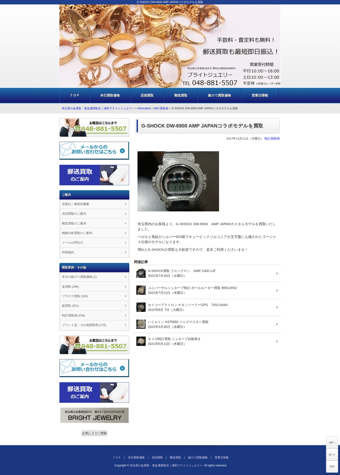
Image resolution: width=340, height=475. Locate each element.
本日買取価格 (110, 95)
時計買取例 (161, 108)
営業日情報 (260, 95)
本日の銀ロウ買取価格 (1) (79, 277)
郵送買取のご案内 (74, 223)
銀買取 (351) (70, 305)
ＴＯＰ (74, 95)
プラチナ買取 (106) (75, 296)
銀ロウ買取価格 (219, 95)
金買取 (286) (70, 286)
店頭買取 (147, 95)
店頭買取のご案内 (74, 213)
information (144, 108)
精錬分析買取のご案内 (77, 233)
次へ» (332, 454)
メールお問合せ (72, 242)
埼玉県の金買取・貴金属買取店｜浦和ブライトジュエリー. (166, 465)
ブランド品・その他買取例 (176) (84, 325)
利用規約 (68, 252)
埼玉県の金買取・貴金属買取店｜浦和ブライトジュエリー (98, 108)
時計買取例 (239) (73, 315)
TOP (332, 466)
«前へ (332, 442)
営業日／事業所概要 (75, 204)
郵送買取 (180, 95)
